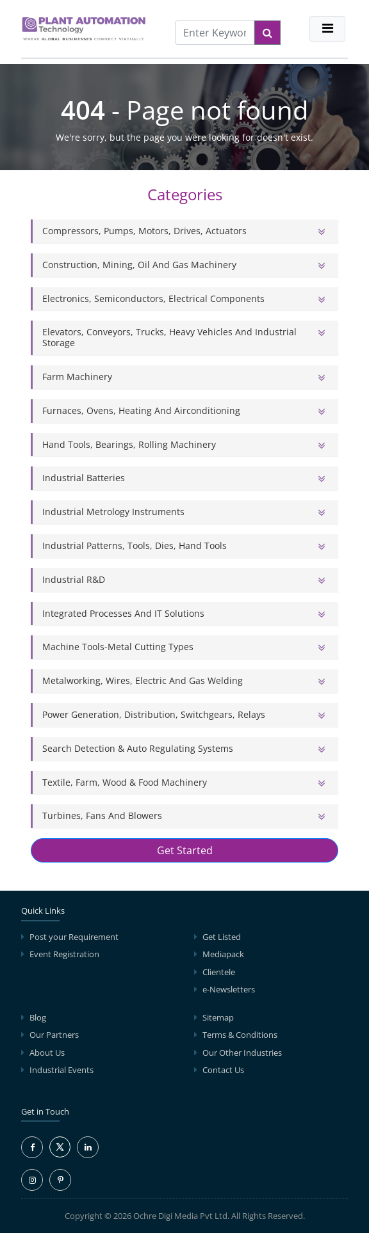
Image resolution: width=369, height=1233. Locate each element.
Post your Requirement (74, 937)
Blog (37, 1017)
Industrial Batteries (83, 478)
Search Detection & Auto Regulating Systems (137, 748)
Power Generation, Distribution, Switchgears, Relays (153, 714)
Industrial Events (61, 1070)
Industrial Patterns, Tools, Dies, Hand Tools (134, 545)
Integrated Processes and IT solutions (123, 613)
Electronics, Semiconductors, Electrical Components (153, 298)
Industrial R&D (73, 579)
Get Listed (221, 937)
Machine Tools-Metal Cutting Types (117, 646)
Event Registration (64, 954)
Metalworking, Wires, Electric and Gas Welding (142, 680)
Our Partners (54, 1034)
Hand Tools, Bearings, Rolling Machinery (129, 444)
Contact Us (223, 1070)
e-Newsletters (228, 989)
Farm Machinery (77, 376)
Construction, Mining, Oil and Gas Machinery (139, 265)
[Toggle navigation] (327, 29)
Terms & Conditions (239, 1034)
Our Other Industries (242, 1052)
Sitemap (218, 1017)
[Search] (267, 32)
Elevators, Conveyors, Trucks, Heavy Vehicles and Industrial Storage (169, 337)
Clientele (218, 972)
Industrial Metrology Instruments (113, 511)
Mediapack (223, 954)
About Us (47, 1052)
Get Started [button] (185, 850)
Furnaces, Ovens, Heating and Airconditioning (141, 410)
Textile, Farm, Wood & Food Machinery (124, 782)
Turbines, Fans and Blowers (102, 815)
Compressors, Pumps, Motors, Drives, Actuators (144, 231)
